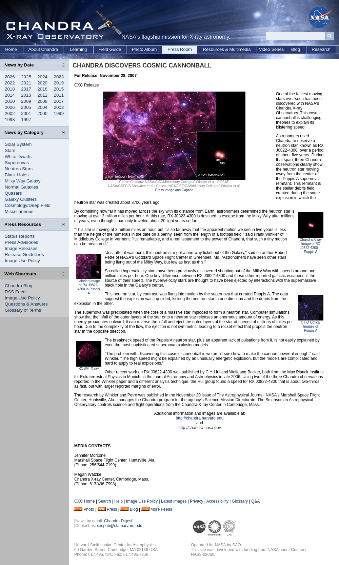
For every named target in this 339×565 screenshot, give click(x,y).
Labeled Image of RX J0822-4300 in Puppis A (88, 287)
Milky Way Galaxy (22, 180)
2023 (59, 76)
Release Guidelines (24, 254)
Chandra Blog (19, 285)
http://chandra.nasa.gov (199, 427)
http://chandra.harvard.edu (200, 418)
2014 (10, 95)
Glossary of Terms (23, 310)
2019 (59, 82)
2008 (42, 101)
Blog (295, 49)
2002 (10, 113)
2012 (42, 95)
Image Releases (21, 248)
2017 (26, 89)
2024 (42, 76)
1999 (59, 113)
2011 (59, 95)
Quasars (13, 193)
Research (321, 49)
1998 (10, 119)
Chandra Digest (118, 521)
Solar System (18, 144)
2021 (26, 82)
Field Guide (110, 49)
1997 (26, 119)
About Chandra (43, 49)
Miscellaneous (19, 211)
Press (112, 509)
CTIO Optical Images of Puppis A (311, 326)
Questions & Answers (26, 304)
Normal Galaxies (21, 187)
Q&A (255, 501)
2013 (26, 95)
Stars (10, 150)
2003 (59, 107)
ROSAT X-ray (88, 368)
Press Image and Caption (174, 190)
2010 (10, 101)
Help (118, 501)
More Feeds (161, 509)
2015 (59, 89)
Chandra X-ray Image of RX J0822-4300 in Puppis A (311, 246)
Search (104, 501)
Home (11, 49)
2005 (26, 107)
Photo (88, 509)
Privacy (196, 501)
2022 (10, 82)
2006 (10, 107)
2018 (10, 89)
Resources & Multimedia (227, 49)
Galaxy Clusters (21, 199)
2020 (42, 82)
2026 (10, 76)
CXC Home (84, 501)
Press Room (179, 49)
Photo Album (144, 49)
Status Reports (20, 236)
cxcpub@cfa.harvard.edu (119, 525)
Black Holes (16, 174)
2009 (26, 101)
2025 (26, 76)
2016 (42, 89)
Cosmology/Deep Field (28, 205)
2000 (42, 113)
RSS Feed (15, 291)
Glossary (240, 501)
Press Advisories (21, 242)
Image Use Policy (22, 260)
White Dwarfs (18, 156)
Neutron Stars (19, 168)
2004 (42, 107)
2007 (59, 101)
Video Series (271, 49)
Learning (78, 49)
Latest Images (173, 501)
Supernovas (17, 162)
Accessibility (217, 501)
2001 (26, 113)
